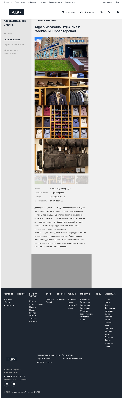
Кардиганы (85, 305)
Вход (117, 2)
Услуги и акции (20, 2)
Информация (32, 2)
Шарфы (108, 340)
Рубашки (72, 294)
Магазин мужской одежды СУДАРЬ (25, 392)
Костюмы (8, 294)
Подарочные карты (55, 2)
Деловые (50, 299)
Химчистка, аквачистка (72, 358)
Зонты (107, 334)
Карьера (43, 2)
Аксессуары (110, 294)
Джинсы (61, 294)
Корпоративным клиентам (48, 355)
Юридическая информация (11, 51)
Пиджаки (21, 294)
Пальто (32, 307)
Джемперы (85, 299)
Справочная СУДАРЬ (14, 44)
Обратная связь (70, 2)
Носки (107, 299)
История (8, 33)
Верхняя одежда (33, 295)
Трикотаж (85, 294)
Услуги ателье (68, 355)
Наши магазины (12, 39)
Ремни (107, 320)
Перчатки (109, 337)
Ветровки (33, 321)
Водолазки (85, 302)
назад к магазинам (45, 20)
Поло (82, 320)
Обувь (98, 294)
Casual (49, 302)
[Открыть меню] (4, 11)
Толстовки (85, 308)
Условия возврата (44, 362)
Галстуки (109, 328)
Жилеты (33, 319)
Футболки (84, 317)
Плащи (32, 310)
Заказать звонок (107, 2)
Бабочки (108, 331)
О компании (8, 2)
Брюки (49, 294)
